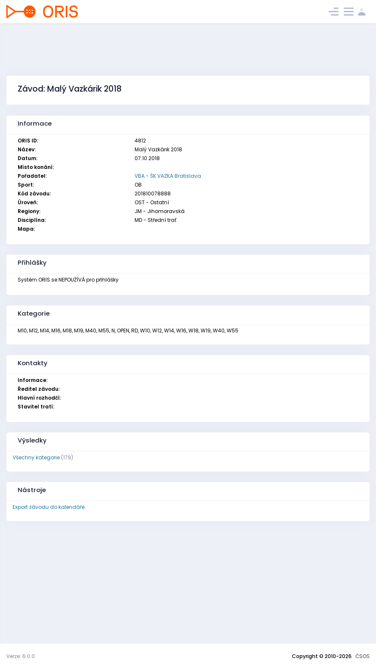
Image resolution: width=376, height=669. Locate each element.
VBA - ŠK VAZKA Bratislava (168, 175)
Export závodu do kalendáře (49, 507)
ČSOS (362, 656)
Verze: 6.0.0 (20, 656)
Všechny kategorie (36, 457)
